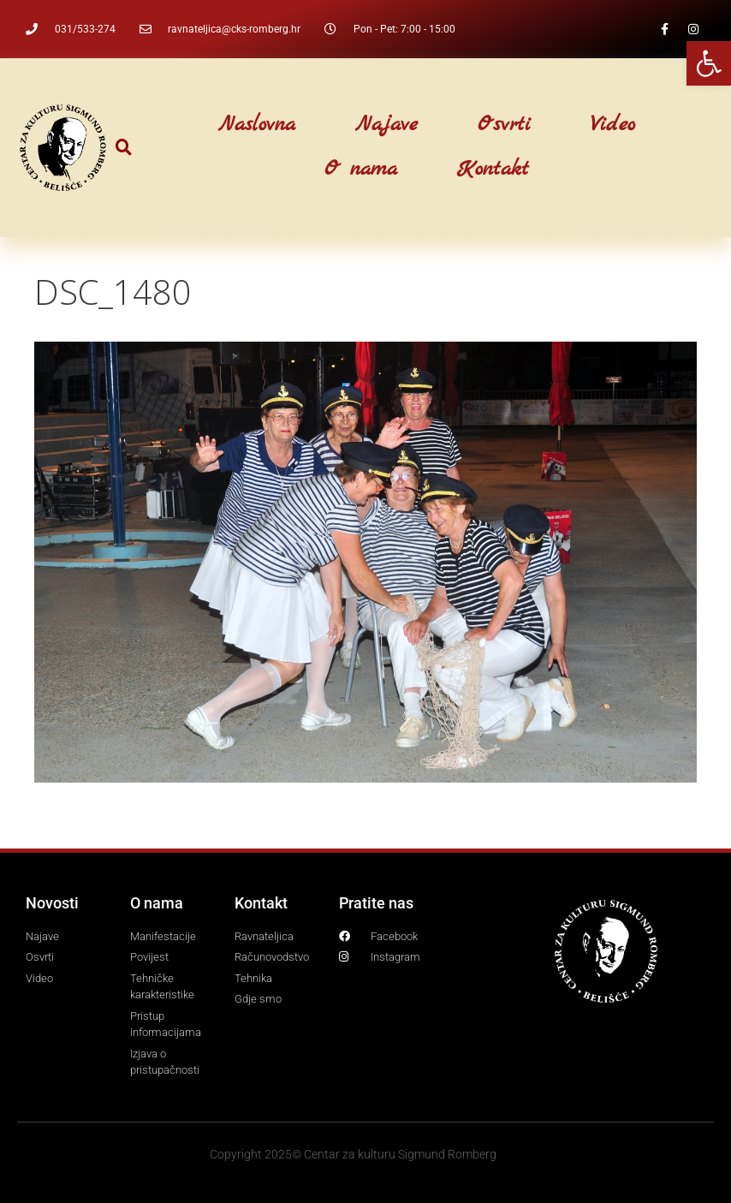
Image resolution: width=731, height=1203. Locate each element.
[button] (124, 148)
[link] (708, 63)
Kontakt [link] (493, 169)
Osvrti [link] (504, 125)
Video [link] (613, 125)
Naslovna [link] (256, 125)
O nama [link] (360, 169)
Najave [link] (386, 125)
